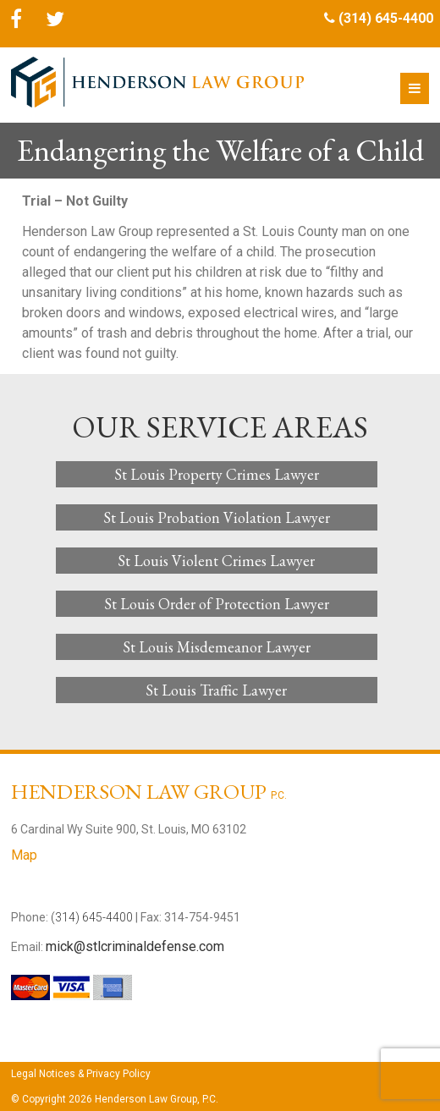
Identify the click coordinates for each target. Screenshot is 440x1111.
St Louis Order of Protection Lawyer (216, 603)
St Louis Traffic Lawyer (216, 690)
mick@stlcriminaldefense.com (135, 946)
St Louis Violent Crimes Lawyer (216, 560)
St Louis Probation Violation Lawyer (216, 517)
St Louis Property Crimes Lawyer (216, 474)
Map (24, 855)
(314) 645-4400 (385, 18)
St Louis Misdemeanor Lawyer (217, 647)
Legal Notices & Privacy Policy (81, 1074)
